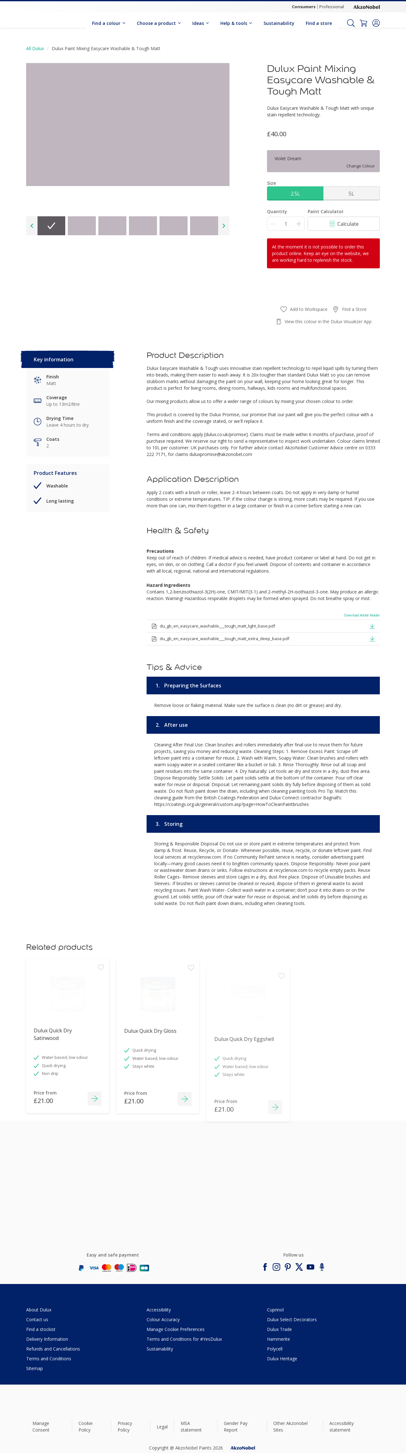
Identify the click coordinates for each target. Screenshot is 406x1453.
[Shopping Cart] (363, 23)
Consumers (304, 6)
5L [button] (351, 193)
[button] (376, 23)
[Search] (351, 23)
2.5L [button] (295, 193)
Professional (331, 6)
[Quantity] (285, 224)
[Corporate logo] (366, 6)
